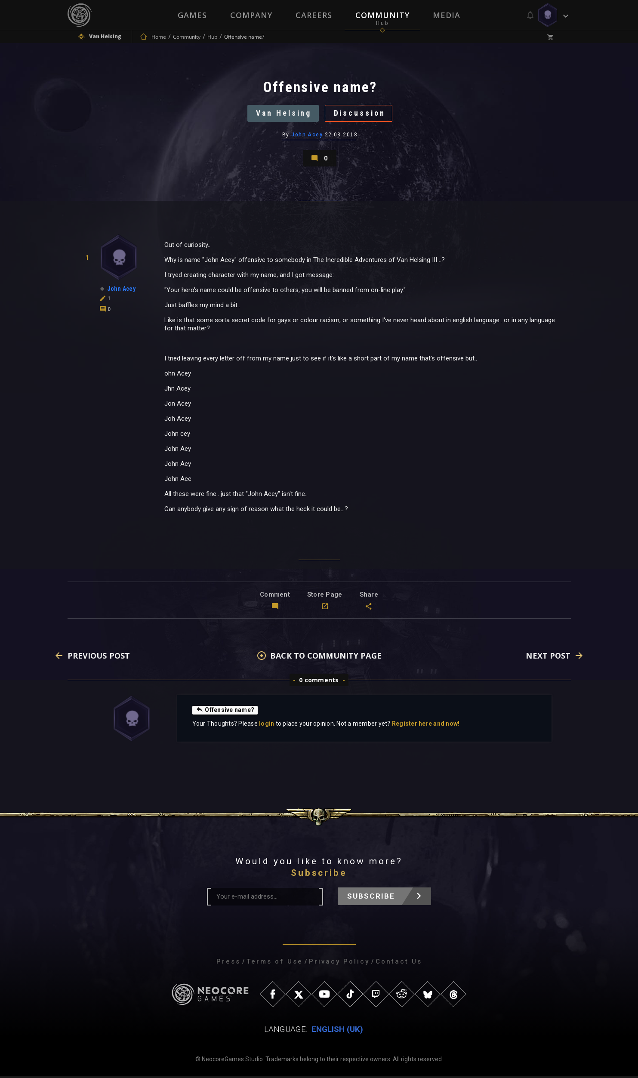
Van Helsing (282, 113)
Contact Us (399, 963)
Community (382, 15)
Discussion (360, 113)
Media (446, 15)
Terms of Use (275, 963)
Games (192, 15)
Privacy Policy (339, 963)
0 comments (319, 682)
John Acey (307, 135)
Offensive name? (225, 711)
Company (251, 15)
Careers (314, 15)
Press (228, 963)
